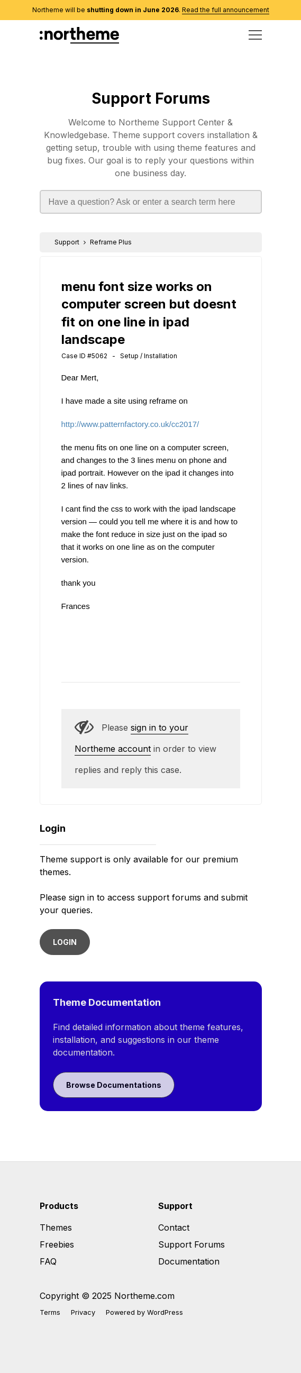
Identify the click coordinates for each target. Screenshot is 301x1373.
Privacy (83, 1312)
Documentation (189, 1261)
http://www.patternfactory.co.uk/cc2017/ (130, 424)
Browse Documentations (113, 1084)
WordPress (165, 1312)
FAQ (48, 1261)
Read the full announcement (225, 10)
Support (66, 242)
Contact (173, 1227)
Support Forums (151, 98)
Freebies (57, 1244)
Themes (56, 1227)
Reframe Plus (111, 242)
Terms (50, 1312)
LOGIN (65, 942)
